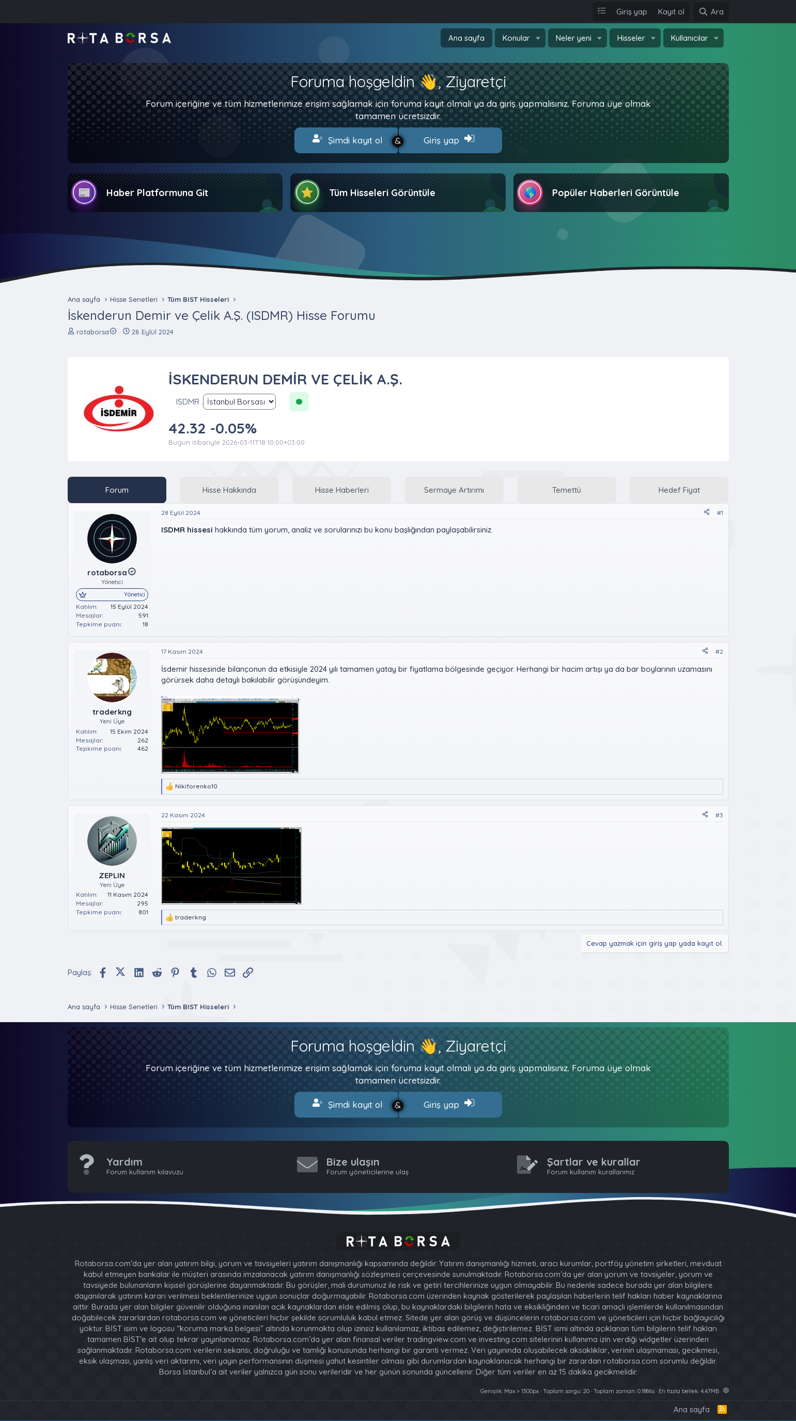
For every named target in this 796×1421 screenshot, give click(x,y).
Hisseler (631, 38)
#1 (720, 510)
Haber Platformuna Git (157, 191)
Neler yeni (573, 38)
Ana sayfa (466, 38)
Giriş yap (449, 139)
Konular (516, 38)
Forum (117, 487)
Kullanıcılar (689, 38)
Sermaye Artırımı (454, 487)
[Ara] (710, 11)
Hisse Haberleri (342, 487)
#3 (719, 813)
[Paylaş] (706, 510)
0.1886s (645, 1386)
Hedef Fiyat (679, 487)
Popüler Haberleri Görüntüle (615, 191)
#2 (719, 649)
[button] (538, 37)
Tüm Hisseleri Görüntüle (382, 191)
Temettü (566, 487)
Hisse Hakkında (229, 487)
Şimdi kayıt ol (347, 139)
